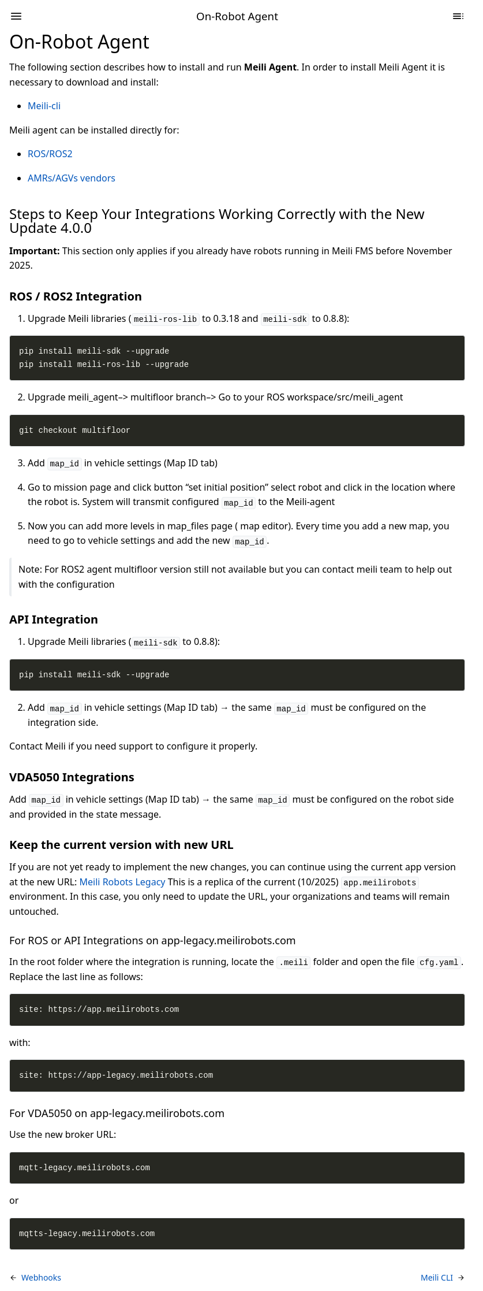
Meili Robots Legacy (123, 881)
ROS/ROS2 (50, 153)
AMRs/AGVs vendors (71, 178)
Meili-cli (44, 105)
